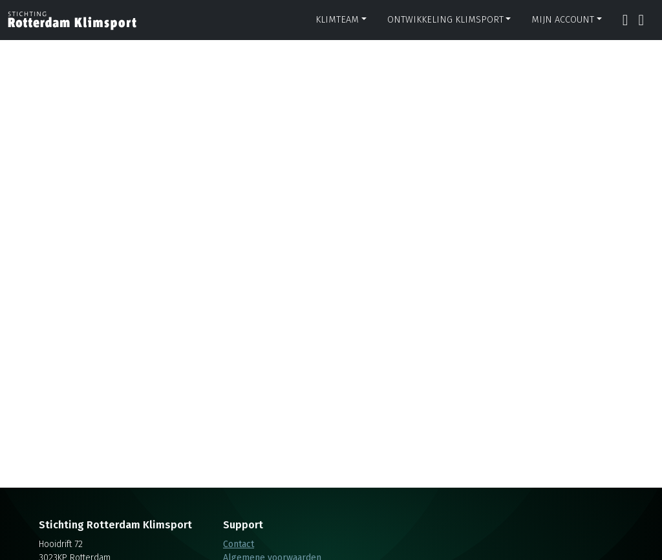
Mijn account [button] (562, 19)
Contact (238, 544)
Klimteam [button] (337, 19)
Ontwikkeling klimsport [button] (445, 19)
